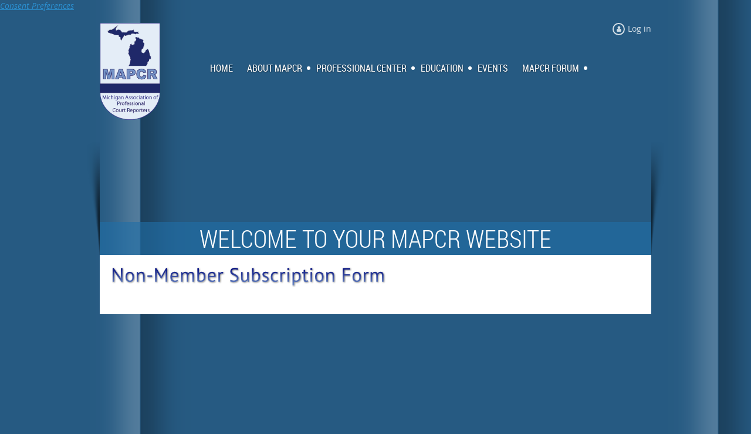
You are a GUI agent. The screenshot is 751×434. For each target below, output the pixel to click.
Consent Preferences (37, 5)
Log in (639, 28)
